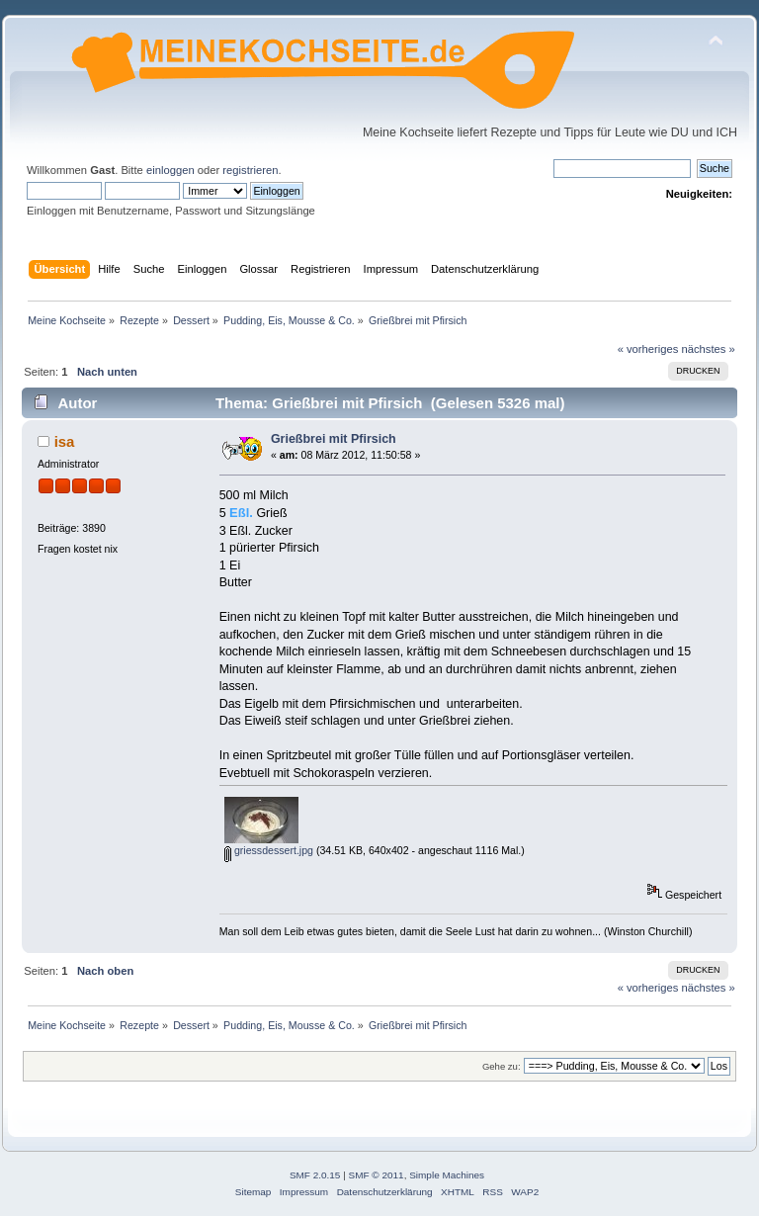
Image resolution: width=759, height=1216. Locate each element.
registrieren (250, 170)
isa (64, 441)
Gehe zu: (501, 1066)
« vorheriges (648, 349)
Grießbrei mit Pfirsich (333, 439)
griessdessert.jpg (268, 850)
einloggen (170, 170)
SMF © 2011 (376, 1175)
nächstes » (708, 349)
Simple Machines (446, 1175)
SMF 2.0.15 (315, 1175)
